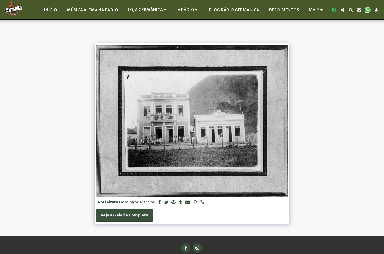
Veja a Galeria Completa (124, 215)
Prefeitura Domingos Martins (126, 202)
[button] (188, 9)
